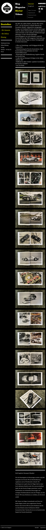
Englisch (31, 6)
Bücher (19, 11)
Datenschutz (32, 15)
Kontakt (30, 17)
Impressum (31, 12)
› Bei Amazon (5, 30)
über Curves (32, 10)
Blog (17, 4)
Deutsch (31, 4)
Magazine (20, 7)
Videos (18, 14)
